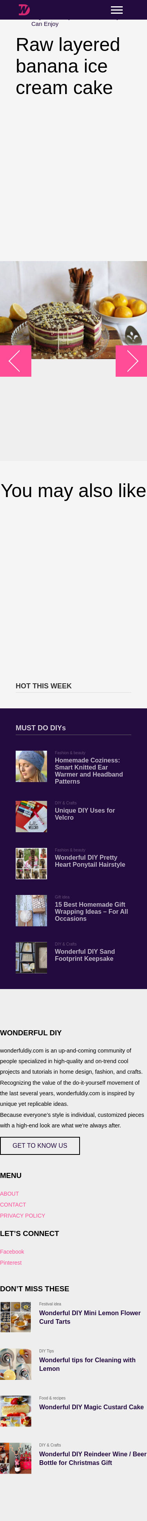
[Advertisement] (73, 179)
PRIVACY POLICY (22, 1215)
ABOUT (9, 1194)
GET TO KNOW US (40, 1145)
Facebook (12, 1252)
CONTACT (13, 1205)
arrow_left (20, 361)
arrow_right (127, 361)
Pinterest (11, 1263)
